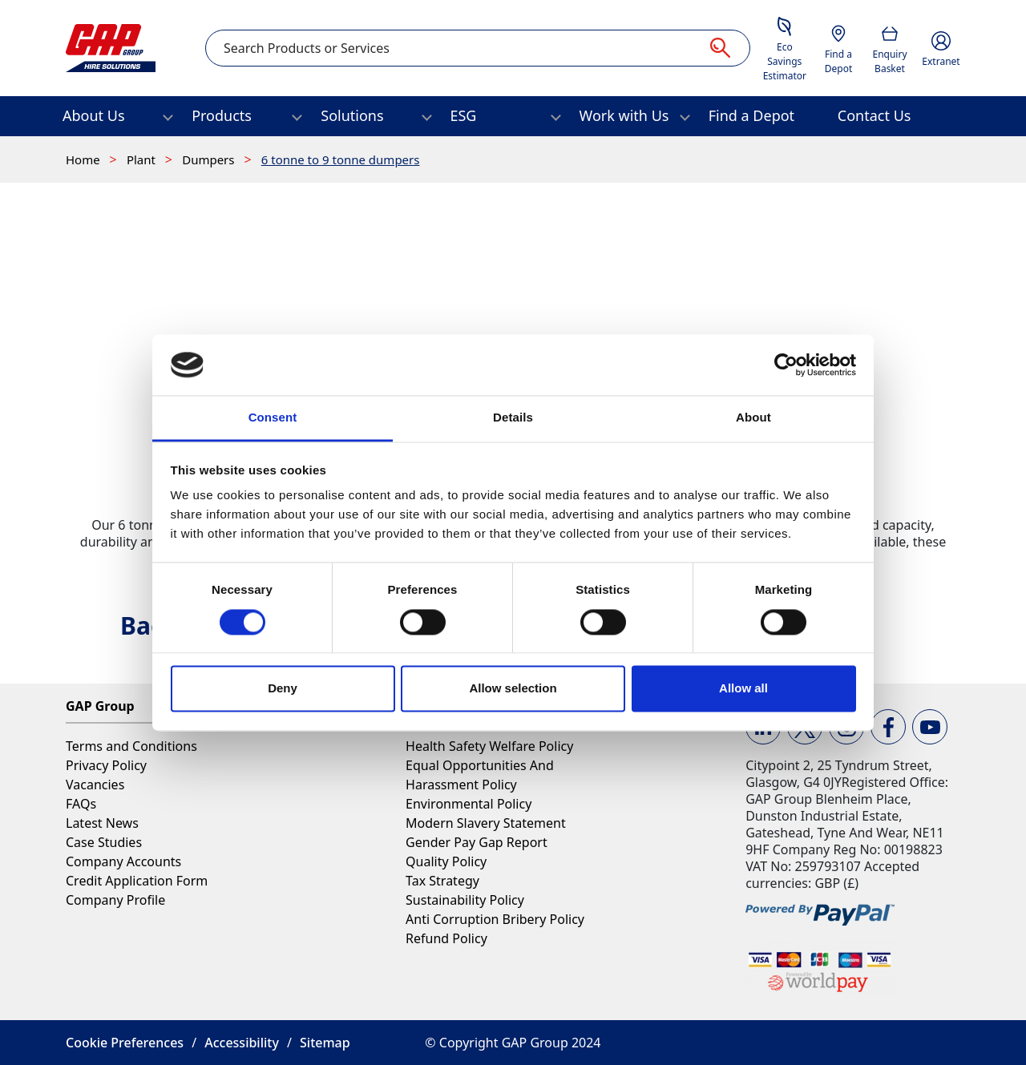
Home (84, 159)
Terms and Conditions (131, 746)
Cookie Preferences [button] (125, 1042)
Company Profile (115, 900)
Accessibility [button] (241, 1042)
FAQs (81, 804)
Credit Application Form (137, 881)
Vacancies (95, 784)
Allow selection (512, 689)
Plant (143, 159)
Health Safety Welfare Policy (489, 746)
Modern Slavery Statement (486, 823)
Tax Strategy (442, 881)
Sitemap (325, 1042)
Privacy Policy (106, 765)
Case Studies (104, 842)
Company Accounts (123, 861)
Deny (282, 689)
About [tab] (753, 418)
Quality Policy (446, 861)
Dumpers (209, 159)
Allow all (743, 689)
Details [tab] (513, 418)
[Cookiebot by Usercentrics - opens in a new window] (786, 365)
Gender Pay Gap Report (476, 842)
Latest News (102, 823)
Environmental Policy (468, 804)
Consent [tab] (272, 418)
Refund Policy (446, 938)
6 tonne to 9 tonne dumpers (340, 159)
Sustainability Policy (465, 900)
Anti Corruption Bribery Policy (495, 919)
